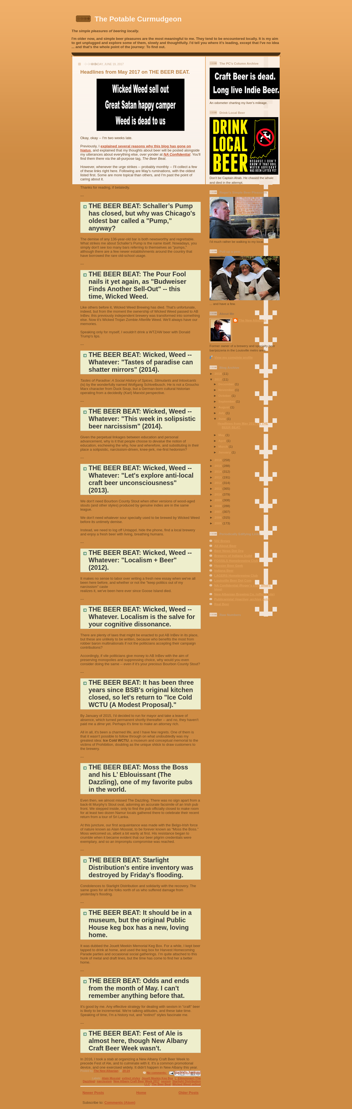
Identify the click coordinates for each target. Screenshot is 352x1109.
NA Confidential (177, 154)
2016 (218, 460)
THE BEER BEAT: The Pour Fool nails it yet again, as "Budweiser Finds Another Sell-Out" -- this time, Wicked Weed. (137, 285)
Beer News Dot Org (229, 550)
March (223, 446)
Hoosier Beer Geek (228, 565)
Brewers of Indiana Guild (233, 555)
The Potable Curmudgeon (138, 19)
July (222, 413)
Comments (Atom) (120, 1102)
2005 (218, 523)
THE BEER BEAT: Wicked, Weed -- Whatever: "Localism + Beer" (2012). (140, 560)
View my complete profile (233, 357)
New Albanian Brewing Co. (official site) (244, 594)
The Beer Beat (161, 1084)
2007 (218, 511)
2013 (218, 477)
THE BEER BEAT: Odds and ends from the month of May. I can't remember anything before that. (139, 988)
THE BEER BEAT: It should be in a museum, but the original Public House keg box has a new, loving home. (140, 924)
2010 (218, 494)
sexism (166, 1081)
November (226, 390)
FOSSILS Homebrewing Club (236, 560)
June (222, 418)
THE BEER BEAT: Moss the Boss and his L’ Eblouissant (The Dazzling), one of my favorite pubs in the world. (141, 778)
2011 (218, 488)
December (226, 384)
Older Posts (188, 1093)
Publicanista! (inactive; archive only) (242, 599)
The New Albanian (252, 320)
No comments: (157, 1072)
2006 (218, 517)
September (227, 401)
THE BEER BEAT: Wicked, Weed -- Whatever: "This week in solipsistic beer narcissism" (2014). (142, 419)
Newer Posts (93, 1093)
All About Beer (225, 545)
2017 (218, 379)
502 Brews (222, 541)
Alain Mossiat (111, 1078)
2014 (218, 471)
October (225, 395)
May (222, 435)
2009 (218, 500)
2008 (218, 506)
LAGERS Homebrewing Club (236, 575)
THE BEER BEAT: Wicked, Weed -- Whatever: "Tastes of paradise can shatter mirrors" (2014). (141, 362)
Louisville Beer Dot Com (232, 580)
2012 (218, 483)
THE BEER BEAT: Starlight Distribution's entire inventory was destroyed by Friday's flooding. (141, 868)
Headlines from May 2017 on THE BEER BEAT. (135, 72)
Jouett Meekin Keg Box (157, 1078)
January (225, 452)
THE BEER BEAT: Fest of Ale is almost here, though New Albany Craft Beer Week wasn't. (138, 1041)
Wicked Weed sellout (186, 1084)
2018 (218, 373)
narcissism (104, 1081)
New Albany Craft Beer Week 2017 (136, 1081)
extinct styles (131, 1078)
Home (141, 1093)
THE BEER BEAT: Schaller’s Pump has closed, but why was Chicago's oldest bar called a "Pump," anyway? (142, 217)
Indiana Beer (223, 570)
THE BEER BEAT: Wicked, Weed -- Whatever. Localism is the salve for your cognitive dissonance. (142, 617)
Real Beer (221, 604)
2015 (218, 465)
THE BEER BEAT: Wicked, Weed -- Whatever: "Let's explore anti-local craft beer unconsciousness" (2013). (141, 479)
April (222, 440)
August (224, 407)
